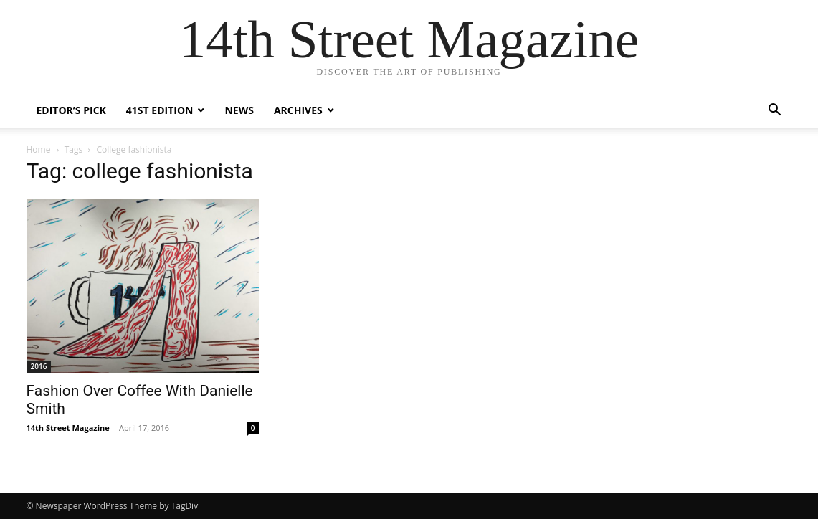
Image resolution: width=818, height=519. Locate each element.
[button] (775, 111)
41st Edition (160, 110)
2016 (39, 366)
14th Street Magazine (68, 427)
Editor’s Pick (71, 110)
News (238, 110)
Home (39, 149)
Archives (298, 110)
